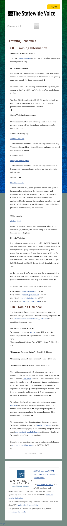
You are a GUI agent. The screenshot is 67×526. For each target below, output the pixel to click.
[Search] (36, 26)
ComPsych (27, 379)
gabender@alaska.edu (30, 295)
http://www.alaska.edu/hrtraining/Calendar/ (30, 319)
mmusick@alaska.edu (17, 512)
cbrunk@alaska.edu (29, 298)
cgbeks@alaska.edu (28, 291)
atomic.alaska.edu (17, 138)
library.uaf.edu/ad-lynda (19, 160)
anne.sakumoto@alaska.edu (23, 445)
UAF (52, 471)
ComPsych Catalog (43, 425)
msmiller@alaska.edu (31, 301)
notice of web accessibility (28, 505)
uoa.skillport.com (17, 182)
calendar (13, 405)
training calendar (24, 58)
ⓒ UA (2, 524)
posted (32, 332)
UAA (47, 471)
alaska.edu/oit (15, 221)
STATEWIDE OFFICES (48, 474)
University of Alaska (45, 484)
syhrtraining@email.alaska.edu (27, 432)
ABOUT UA (39, 471)
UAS (36, 474)
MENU (54, 7)
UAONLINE (39, 478)
